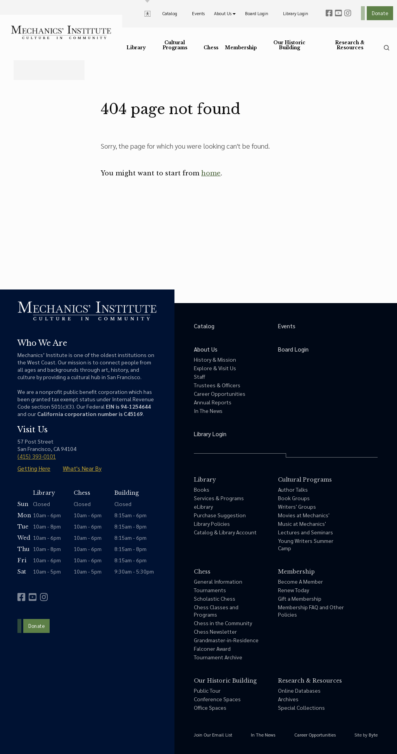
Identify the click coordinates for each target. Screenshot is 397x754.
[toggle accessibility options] (147, 13)
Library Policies (212, 523)
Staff (199, 376)
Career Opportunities (219, 393)
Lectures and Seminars (305, 532)
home (211, 173)
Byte (373, 734)
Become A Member (300, 581)
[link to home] (61, 32)
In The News (208, 410)
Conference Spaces (217, 698)
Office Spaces (210, 707)
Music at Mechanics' (302, 523)
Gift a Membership (299, 598)
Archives (288, 698)
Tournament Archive (218, 656)
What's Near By (82, 468)
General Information (218, 581)
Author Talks (293, 489)
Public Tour (207, 690)
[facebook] (329, 13)
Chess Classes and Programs (216, 610)
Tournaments (210, 589)
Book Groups (294, 497)
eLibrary (203, 506)
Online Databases (299, 690)
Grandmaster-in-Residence (226, 639)
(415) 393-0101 (36, 456)
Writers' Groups (297, 506)
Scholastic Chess (214, 598)
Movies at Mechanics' (304, 514)
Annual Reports (212, 402)
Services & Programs (219, 497)
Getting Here (33, 468)
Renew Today (293, 589)
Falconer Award (212, 648)
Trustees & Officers (217, 384)
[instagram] (347, 13)
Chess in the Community (223, 622)
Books (201, 489)
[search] (386, 47)
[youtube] (338, 13)
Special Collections (301, 707)
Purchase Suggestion (220, 514)
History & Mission (215, 359)
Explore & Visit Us (215, 367)
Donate (380, 13)
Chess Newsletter (215, 631)
